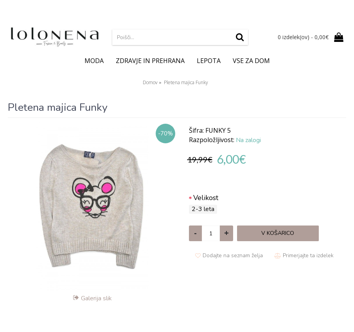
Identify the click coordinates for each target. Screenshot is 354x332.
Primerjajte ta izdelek (308, 255)
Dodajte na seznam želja (233, 255)
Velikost (205, 197)
